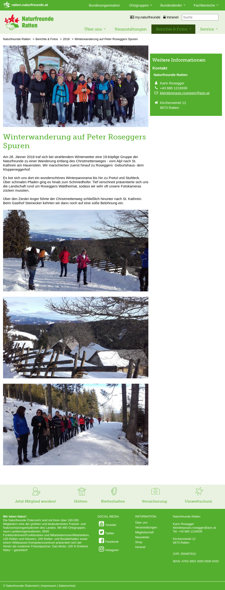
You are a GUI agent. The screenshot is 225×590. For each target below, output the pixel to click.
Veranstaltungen (130, 29)
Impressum (48, 585)
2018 (66, 39)
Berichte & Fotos (171, 29)
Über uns (93, 29)
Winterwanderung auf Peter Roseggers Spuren (106, 39)
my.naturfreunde (145, 17)
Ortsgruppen (139, 5)
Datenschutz (67, 585)
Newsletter (142, 537)
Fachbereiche (204, 5)
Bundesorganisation (104, 5)
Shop (138, 542)
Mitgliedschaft (144, 532)
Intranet (171, 17)
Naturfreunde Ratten (17, 39)
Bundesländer (171, 5)
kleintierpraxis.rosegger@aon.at (185, 93)
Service (207, 29)
